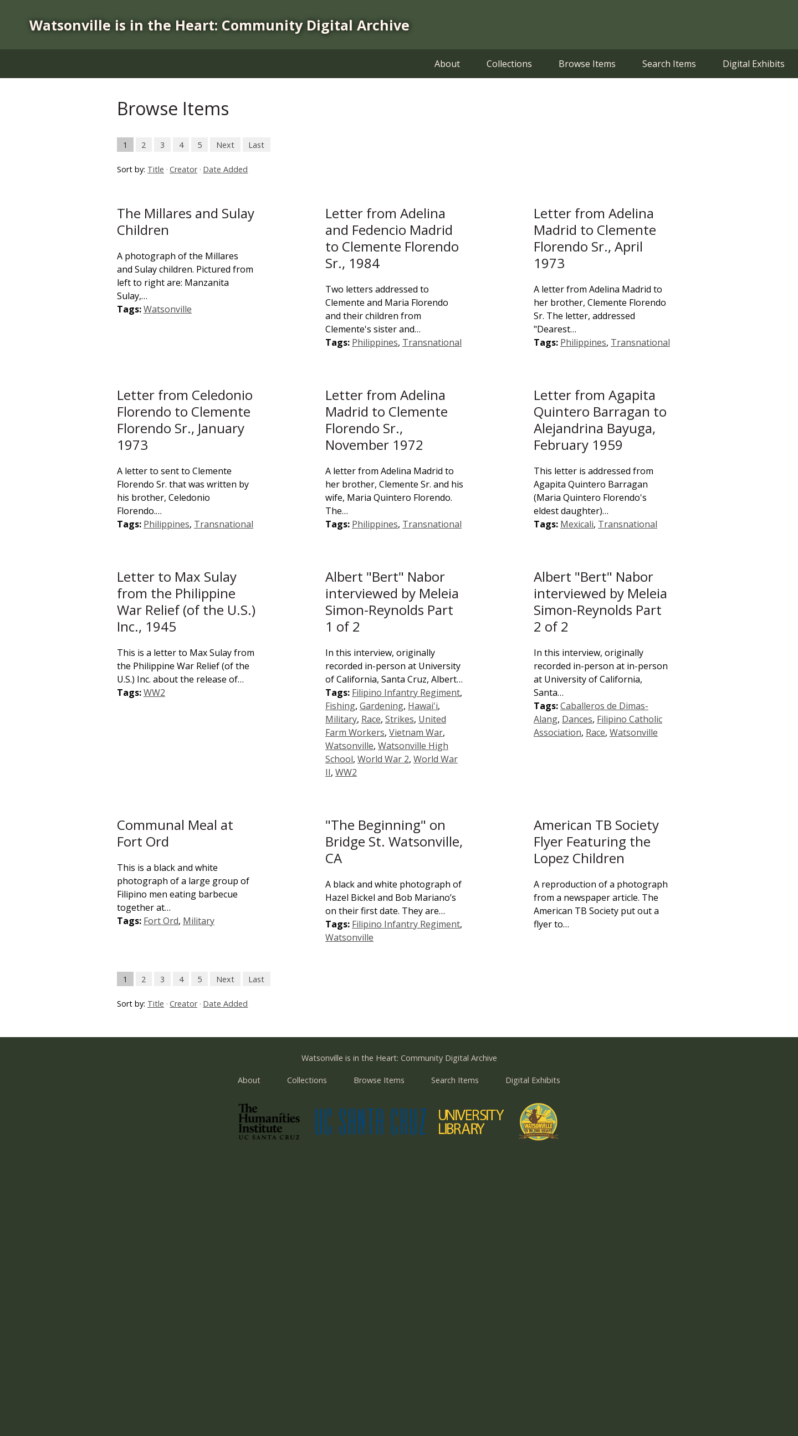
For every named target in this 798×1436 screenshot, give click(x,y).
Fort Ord (161, 921)
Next (225, 144)
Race (371, 719)
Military (341, 719)
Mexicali (577, 524)
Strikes (399, 719)
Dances (577, 719)
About (447, 64)
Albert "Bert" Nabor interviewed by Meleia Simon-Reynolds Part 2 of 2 (600, 601)
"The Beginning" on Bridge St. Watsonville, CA (394, 841)
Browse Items (587, 64)
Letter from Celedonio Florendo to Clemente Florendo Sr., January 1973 (185, 420)
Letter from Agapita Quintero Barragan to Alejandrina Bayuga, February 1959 (600, 420)
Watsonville (168, 309)
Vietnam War (416, 732)
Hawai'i (423, 706)
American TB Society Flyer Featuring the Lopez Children (596, 841)
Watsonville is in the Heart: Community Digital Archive (219, 25)
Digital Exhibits (754, 64)
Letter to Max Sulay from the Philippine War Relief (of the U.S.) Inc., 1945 (186, 601)
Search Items (669, 64)
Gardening (381, 706)
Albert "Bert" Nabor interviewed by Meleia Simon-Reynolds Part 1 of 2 (392, 601)
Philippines (375, 342)
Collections (509, 64)
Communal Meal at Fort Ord (175, 833)
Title (155, 169)
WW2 (154, 692)
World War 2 (383, 759)
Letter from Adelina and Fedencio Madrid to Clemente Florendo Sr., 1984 (392, 238)
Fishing (340, 706)
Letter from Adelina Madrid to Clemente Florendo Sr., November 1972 (386, 420)
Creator (183, 169)
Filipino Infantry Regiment (406, 692)
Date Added (225, 169)
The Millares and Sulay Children (185, 221)
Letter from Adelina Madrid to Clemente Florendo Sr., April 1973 (595, 238)
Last (256, 144)
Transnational (432, 342)
